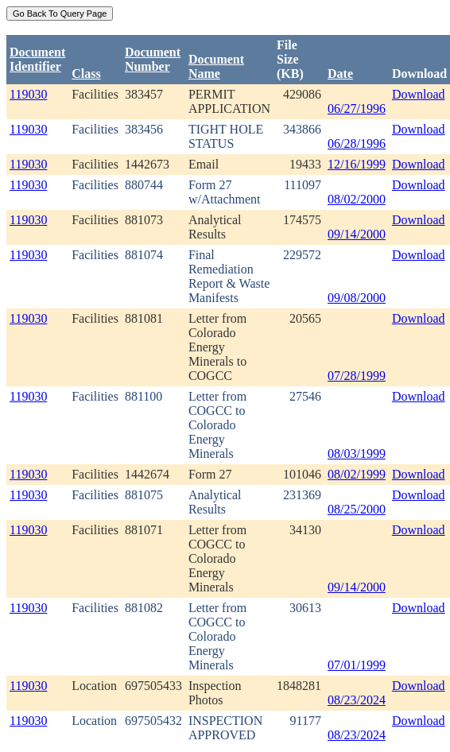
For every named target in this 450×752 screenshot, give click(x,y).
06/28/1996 (357, 143)
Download (418, 94)
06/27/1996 (357, 108)
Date (340, 73)
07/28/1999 (357, 375)
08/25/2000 (357, 509)
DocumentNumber (152, 59)
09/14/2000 (357, 234)
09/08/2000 (357, 297)
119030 (28, 94)
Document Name (216, 66)
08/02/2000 (357, 199)
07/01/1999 (357, 665)
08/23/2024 (357, 700)
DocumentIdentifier (37, 59)
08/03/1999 (357, 453)
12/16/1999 (357, 164)
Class (86, 73)
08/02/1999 (357, 474)
